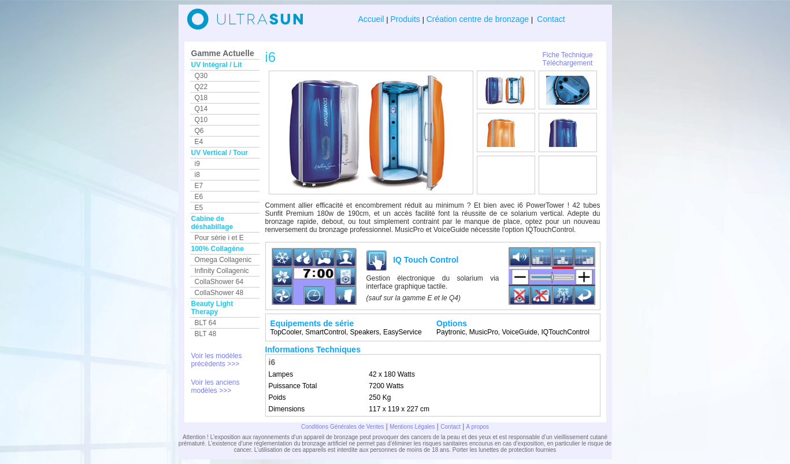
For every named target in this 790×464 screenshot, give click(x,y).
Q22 (201, 87)
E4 (199, 142)
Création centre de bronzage (477, 19)
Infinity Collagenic (222, 271)
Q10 (201, 120)
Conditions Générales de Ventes (342, 427)
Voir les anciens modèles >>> (215, 386)
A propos (477, 427)
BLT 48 (206, 334)
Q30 (201, 76)
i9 (197, 164)
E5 (199, 208)
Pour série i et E (219, 238)
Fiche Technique (568, 55)
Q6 (199, 131)
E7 (199, 186)
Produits (405, 19)
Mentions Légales (412, 427)
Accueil (372, 19)
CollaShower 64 (219, 282)
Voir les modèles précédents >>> (216, 360)
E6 (199, 197)
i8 (197, 175)
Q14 (201, 109)
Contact (550, 19)
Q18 (201, 98)
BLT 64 (206, 323)
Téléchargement (568, 63)
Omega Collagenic (223, 260)
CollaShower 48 (219, 293)
